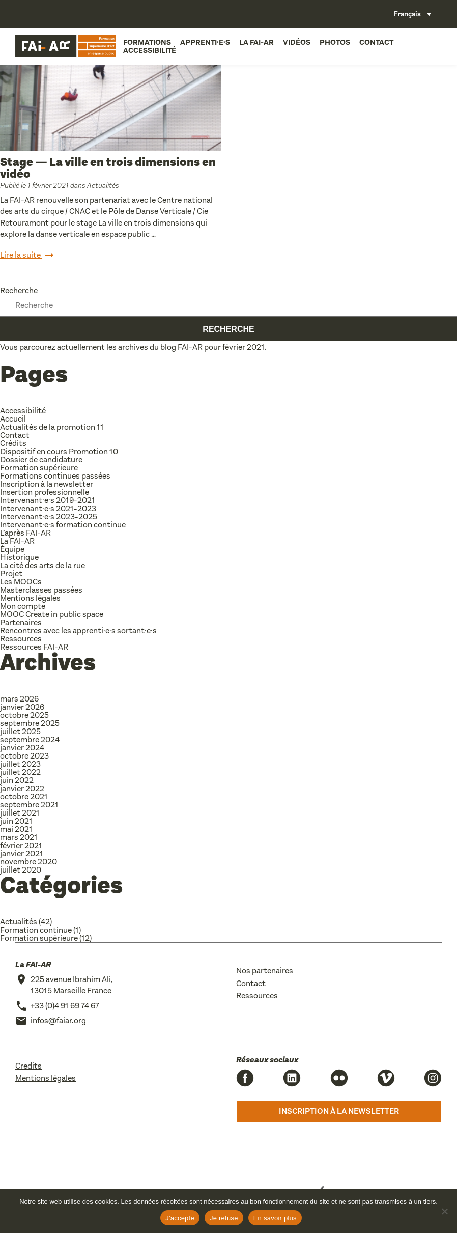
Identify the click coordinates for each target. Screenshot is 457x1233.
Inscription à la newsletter (46, 484)
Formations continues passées (55, 475)
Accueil (13, 418)
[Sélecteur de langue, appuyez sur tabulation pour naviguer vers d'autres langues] (412, 14)
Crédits (13, 443)
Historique (19, 557)
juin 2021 (16, 821)
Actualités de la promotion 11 (52, 427)
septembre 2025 (30, 723)
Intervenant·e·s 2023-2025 (48, 516)
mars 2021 (19, 837)
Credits (28, 1065)
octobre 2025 (24, 715)
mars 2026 (19, 698)
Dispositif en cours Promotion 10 (59, 451)
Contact (374, 42)
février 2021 (21, 845)
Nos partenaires (264, 970)
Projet (11, 573)
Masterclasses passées (41, 589)
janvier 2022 (22, 788)
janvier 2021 (21, 853)
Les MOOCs (21, 581)
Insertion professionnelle (44, 492)
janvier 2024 (22, 747)
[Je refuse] (444, 1211)
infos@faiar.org (58, 1020)
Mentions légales (30, 598)
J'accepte (179, 1218)
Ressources (21, 638)
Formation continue (36, 929)
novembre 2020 (28, 861)
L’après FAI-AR (25, 532)
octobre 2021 (24, 796)
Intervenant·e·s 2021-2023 (48, 508)
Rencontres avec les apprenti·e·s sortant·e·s (78, 630)
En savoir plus (275, 1218)
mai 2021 (16, 829)
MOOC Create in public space (51, 614)
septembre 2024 (30, 739)
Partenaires (21, 622)
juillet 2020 (20, 869)
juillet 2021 (20, 812)
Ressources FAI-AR (34, 646)
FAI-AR (190, 347)
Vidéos (294, 42)
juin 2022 (17, 780)
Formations (145, 42)
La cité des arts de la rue (42, 565)
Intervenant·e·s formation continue (63, 524)
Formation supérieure (39, 467)
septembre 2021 (29, 804)
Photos (333, 42)
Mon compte (22, 606)
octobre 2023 (24, 755)
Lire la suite (27, 255)
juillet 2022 (20, 772)
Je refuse (224, 1218)
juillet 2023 (20, 764)
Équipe (12, 549)
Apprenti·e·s (203, 42)
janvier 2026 (22, 707)
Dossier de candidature (41, 459)
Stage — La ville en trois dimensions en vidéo (108, 168)
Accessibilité (147, 50)
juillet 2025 (20, 731)
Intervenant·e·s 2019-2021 (47, 500)
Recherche (19, 290)
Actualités (103, 185)
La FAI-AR (254, 42)
